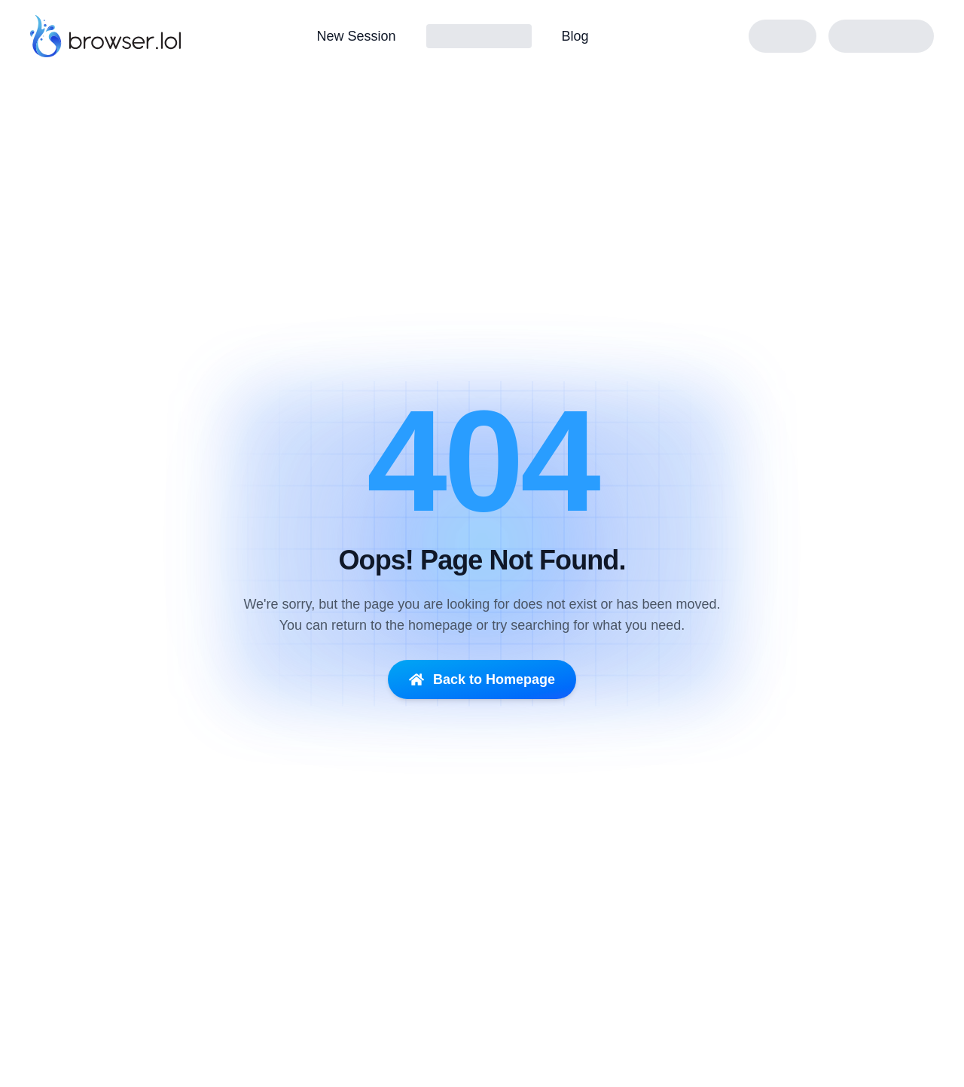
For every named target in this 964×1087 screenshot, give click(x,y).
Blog (575, 36)
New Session (355, 36)
